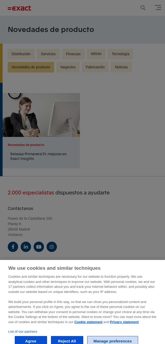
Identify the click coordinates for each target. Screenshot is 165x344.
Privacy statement (124, 324)
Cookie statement (88, 324)
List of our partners (22, 333)
